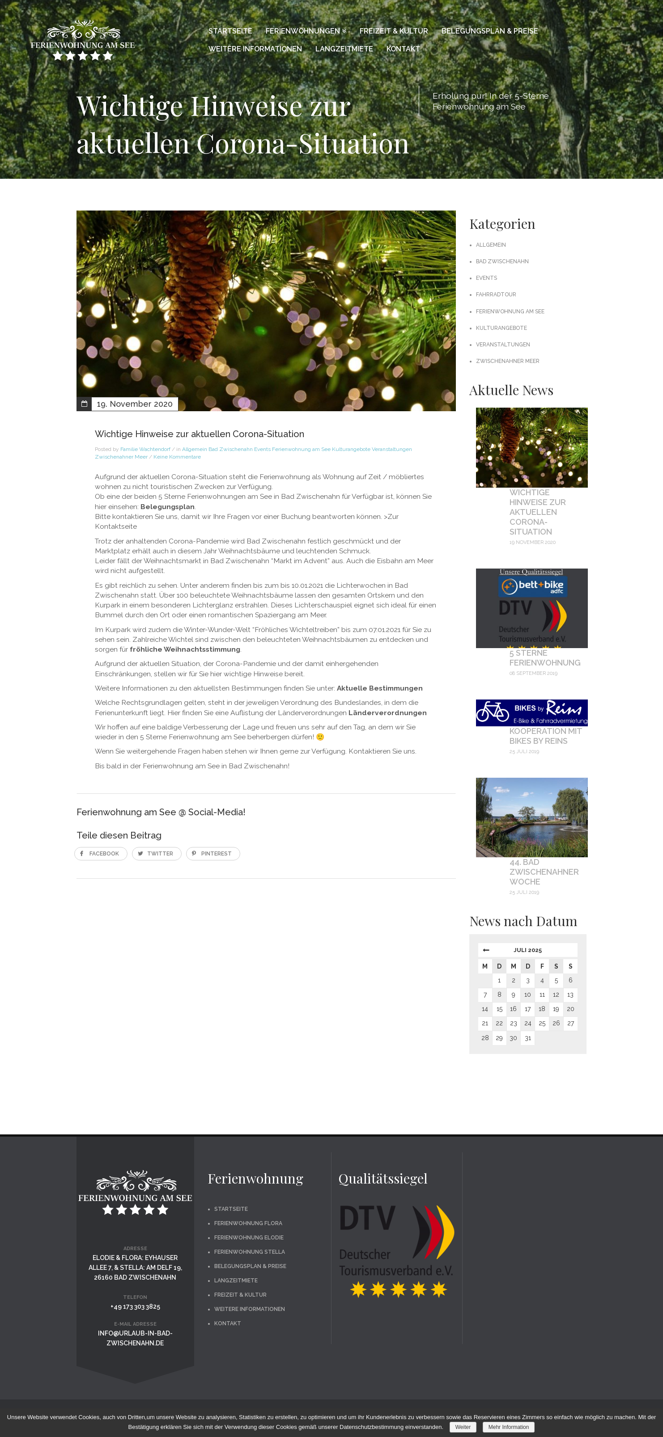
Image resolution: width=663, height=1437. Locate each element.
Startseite (230, 31)
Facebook (104, 854)
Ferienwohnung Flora (248, 1223)
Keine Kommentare (177, 457)
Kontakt (403, 49)
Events (262, 449)
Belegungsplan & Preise (490, 31)
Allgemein (194, 449)
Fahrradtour (496, 294)
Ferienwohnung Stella (249, 1252)
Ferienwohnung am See (301, 449)
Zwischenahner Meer (121, 457)
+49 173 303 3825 (135, 1306)
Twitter (160, 854)
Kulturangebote (351, 449)
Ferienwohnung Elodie (249, 1238)
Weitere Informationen (255, 49)
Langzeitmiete (344, 49)
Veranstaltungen (392, 449)
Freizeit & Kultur (394, 31)
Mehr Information (509, 1427)
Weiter (463, 1427)
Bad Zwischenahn (230, 449)
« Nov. (485, 952)
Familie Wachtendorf (145, 449)
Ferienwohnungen (306, 31)
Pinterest (216, 854)
